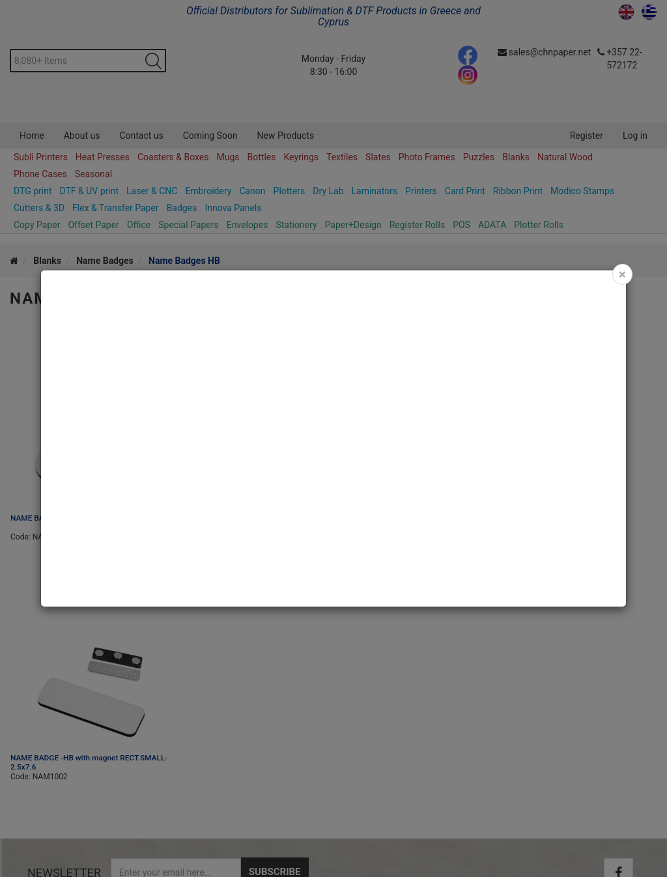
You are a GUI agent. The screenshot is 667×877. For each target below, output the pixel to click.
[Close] (622, 274)
